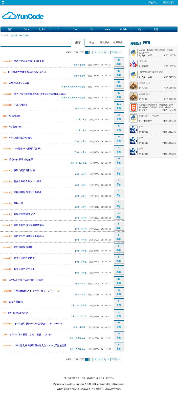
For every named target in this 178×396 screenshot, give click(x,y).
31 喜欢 (118, 160)
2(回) (166, 66)
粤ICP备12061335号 (81, 389)
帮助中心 (110, 378)
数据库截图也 (16, 302)
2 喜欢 (118, 182)
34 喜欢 (118, 84)
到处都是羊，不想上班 (149, 116)
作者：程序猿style (77, 338)
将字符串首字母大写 (24, 214)
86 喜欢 (118, 73)
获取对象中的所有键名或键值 (29, 225)
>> (119, 52)
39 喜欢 (118, 335)
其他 (156, 29)
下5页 (113, 52)
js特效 (144, 110)
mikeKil (145, 88)
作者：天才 (82, 119)
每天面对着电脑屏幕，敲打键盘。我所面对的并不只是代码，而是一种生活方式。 (156, 107)
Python (42, 29)
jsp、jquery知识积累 (18, 312)
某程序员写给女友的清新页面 (29, 61)
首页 (10, 29)
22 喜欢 (118, 138)
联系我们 (91, 378)
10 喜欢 (118, 313)
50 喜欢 (118, 346)
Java (26, 29)
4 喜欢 (118, 215)
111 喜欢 (118, 105)
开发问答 (153, 2)
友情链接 (100, 378)
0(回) (166, 55)
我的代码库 (168, 2)
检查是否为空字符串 (24, 269)
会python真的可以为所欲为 (151, 72)
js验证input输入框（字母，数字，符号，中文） (38, 291)
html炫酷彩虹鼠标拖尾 (20, 137)
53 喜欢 (118, 291)
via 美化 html (15, 126)
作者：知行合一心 (79, 316)
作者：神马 (80, 108)
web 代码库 (24, 35)
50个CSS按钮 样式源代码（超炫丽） (27, 280)
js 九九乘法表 (21, 105)
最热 (91, 42)
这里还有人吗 (145, 83)
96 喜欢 (118, 62)
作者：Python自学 (78, 163)
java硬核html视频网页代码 (27, 148)
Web (107, 29)
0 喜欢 (118, 149)
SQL (139, 29)
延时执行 (18, 203)
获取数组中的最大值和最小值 (29, 236)
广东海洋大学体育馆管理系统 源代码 (27, 72)
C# (91, 29)
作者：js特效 (81, 174)
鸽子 (141, 126)
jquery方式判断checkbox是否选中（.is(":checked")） (40, 323)
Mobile (123, 29)
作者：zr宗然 (81, 141)
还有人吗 (143, 61)
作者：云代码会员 (79, 305)
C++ (75, 29)
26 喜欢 (118, 280)
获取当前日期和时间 (24, 170)
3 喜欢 (118, 171)
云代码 (14, 35)
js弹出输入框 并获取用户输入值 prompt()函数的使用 (40, 345)
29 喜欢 (118, 127)
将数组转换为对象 (23, 247)
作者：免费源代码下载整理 (73, 87)
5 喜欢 (118, 226)
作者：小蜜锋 (79, 65)
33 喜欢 (118, 94)
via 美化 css (14, 116)
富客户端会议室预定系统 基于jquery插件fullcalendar (40, 94)
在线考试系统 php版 (19, 83)
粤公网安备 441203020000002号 (106, 389)
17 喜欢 (118, 116)
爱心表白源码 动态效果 (21, 159)
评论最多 (104, 42)
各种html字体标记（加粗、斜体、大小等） (31, 334)
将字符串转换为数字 (24, 258)
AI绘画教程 (69, 378)
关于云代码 (80, 378)
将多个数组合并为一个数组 (28, 181)
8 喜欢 (118, 302)
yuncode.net (69, 384)
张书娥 (145, 132)
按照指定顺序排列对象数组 (28, 192)
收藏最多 (118, 42)
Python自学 (147, 55)
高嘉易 (145, 66)
